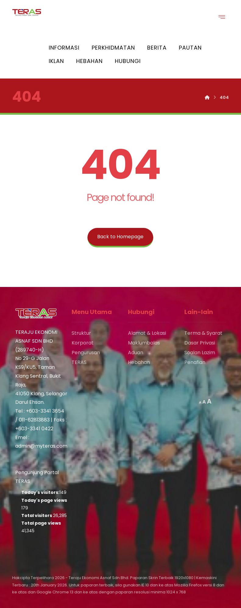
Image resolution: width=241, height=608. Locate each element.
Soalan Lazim (199, 352)
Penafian (194, 362)
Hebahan (139, 362)
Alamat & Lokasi (147, 333)
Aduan (135, 352)
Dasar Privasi (199, 342)
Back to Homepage (120, 236)
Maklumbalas (144, 342)
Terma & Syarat (203, 333)
